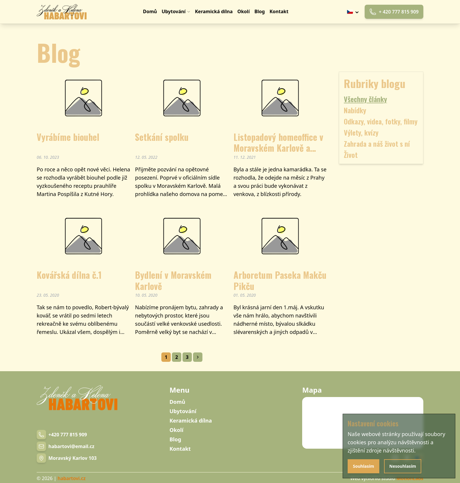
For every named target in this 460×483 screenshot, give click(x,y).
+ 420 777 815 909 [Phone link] (394, 11)
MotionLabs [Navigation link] (409, 478)
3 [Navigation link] (187, 357)
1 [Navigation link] (166, 357)
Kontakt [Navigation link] (180, 448)
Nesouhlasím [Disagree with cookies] (402, 466)
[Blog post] (83, 138)
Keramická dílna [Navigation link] (191, 420)
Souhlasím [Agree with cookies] (363, 466)
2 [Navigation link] (176, 357)
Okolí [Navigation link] (176, 429)
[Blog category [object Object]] (381, 110)
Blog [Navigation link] (175, 439)
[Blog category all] (381, 98)
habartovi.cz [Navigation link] (71, 478)
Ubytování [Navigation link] (183, 411)
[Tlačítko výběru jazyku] (353, 11)
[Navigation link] (62, 12)
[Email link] (65, 446)
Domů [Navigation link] (177, 401)
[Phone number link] (62, 434)
